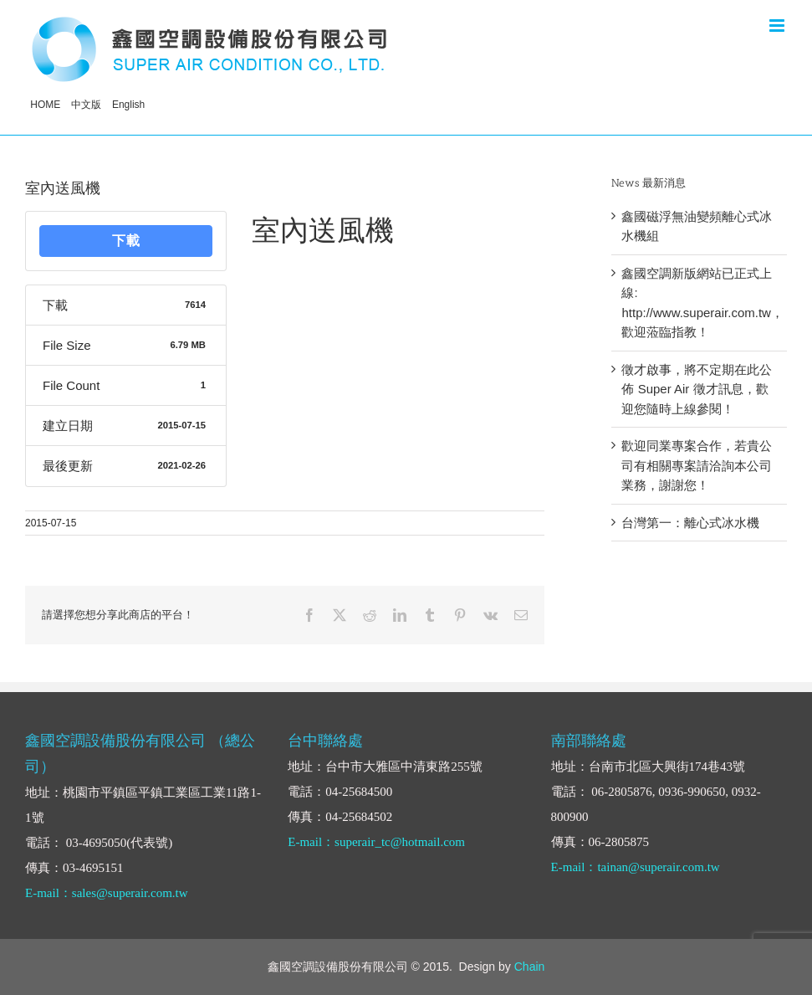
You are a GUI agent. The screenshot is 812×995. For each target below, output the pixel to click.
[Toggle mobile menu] (778, 25)
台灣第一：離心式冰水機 (690, 522)
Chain (529, 966)
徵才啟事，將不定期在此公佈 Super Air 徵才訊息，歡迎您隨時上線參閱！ (696, 389)
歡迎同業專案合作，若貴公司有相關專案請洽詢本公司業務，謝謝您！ (696, 465)
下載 (126, 240)
